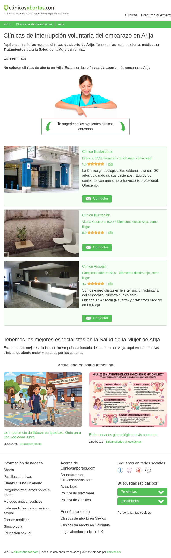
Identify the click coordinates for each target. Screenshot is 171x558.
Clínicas (131, 15)
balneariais (114, 552)
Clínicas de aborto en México (83, 518)
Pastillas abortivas (18, 477)
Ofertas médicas (16, 520)
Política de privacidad (77, 493)
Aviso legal (69, 486)
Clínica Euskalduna (97, 151)
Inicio (7, 24)
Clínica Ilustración (96, 215)
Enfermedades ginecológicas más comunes (123, 435)
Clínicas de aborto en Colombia (85, 525)
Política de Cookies (76, 500)
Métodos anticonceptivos (23, 501)
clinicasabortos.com (25, 552)
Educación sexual (31, 443)
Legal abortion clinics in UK (82, 532)
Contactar (97, 198)
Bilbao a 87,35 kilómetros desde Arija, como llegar (117, 158)
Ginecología (13, 526)
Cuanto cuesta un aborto (23, 483)
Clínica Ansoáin (94, 266)
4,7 (93, 284)
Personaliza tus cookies (134, 512)
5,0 (93, 164)
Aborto (9, 470)
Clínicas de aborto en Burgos (34, 24)
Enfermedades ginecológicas (123, 441)
